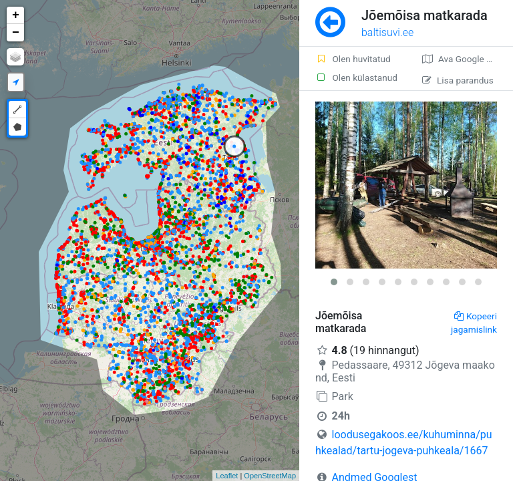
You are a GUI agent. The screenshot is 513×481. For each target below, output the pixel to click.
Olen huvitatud (353, 58)
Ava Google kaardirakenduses (467, 58)
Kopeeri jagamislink (474, 323)
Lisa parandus (458, 80)
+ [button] (15, 15)
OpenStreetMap (270, 476)
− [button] (15, 33)
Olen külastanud (356, 77)
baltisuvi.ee (387, 32)
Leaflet (227, 476)
